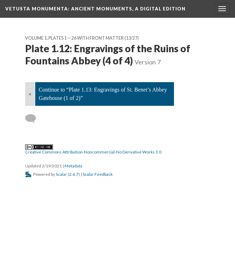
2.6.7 (73, 174)
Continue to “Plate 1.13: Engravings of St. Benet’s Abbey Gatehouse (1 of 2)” (103, 94)
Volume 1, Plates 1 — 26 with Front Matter (74, 38)
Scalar (61, 174)
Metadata (73, 165)
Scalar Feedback (98, 174)
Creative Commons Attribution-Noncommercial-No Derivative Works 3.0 (93, 150)
